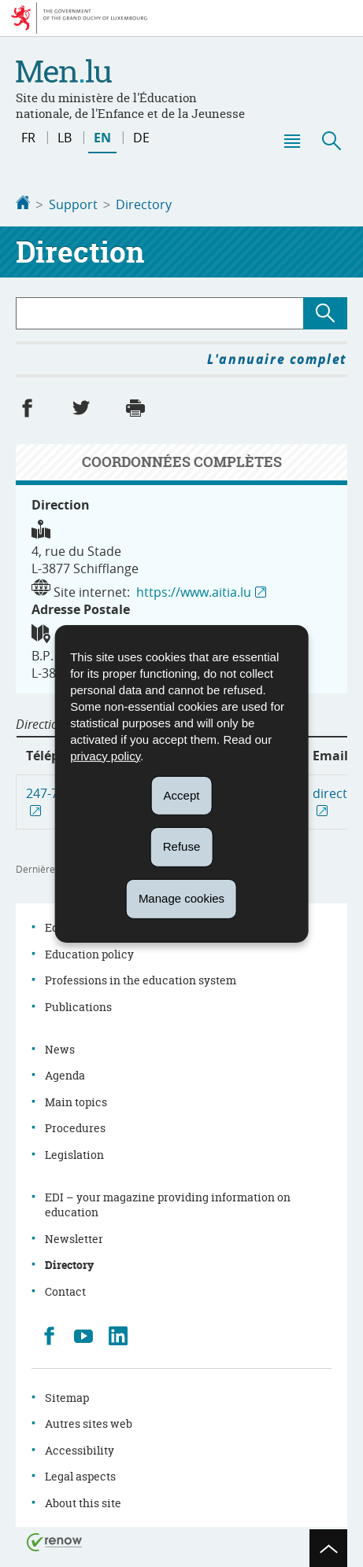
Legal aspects (80, 1474)
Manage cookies (181, 898)
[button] (291, 140)
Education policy (89, 952)
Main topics (76, 1100)
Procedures (75, 1126)
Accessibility (79, 1448)
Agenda (65, 1073)
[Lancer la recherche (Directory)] (325, 312)
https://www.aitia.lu (193, 590)
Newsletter (74, 1237)
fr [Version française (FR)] (28, 137)
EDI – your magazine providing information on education (168, 1203)
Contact (65, 1289)
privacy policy (105, 755)
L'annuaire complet (277, 357)
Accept (182, 794)
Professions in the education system (140, 978)
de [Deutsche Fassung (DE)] (141, 137)
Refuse (182, 846)
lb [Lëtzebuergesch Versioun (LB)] (64, 137)
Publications (78, 1005)
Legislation (74, 1153)
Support (73, 204)
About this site (83, 1501)
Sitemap (67, 1396)
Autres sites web (88, 1421)
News (60, 1047)
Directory (144, 204)
